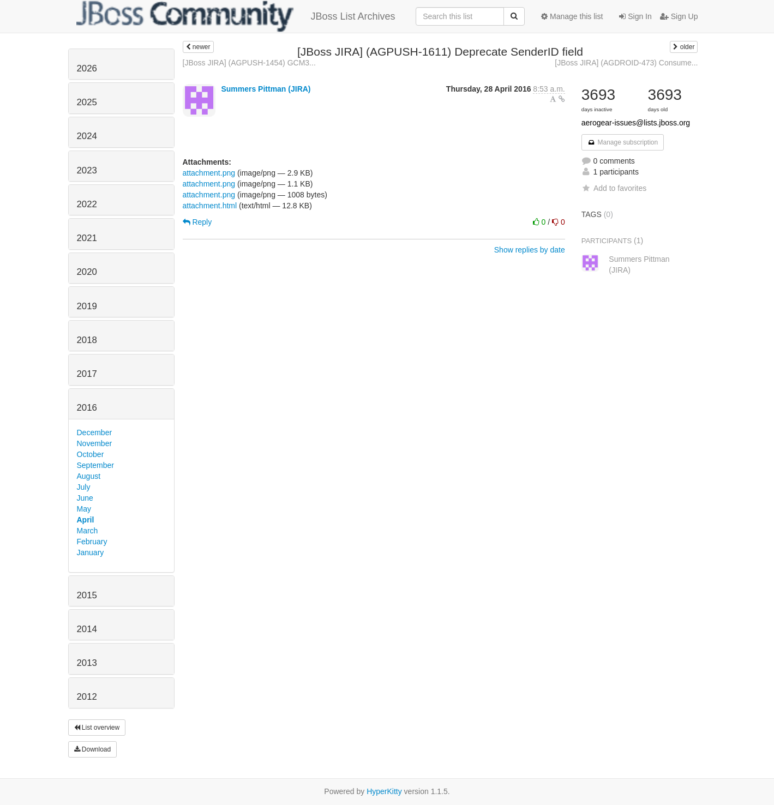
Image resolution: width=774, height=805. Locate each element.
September (95, 465)
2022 (87, 204)
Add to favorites (613, 188)
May (84, 508)
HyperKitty (384, 791)
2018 (87, 340)
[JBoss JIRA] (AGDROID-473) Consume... (626, 62)
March (87, 530)
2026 (87, 68)
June (85, 498)
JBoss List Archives (235, 16)
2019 (87, 306)
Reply (197, 222)
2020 (87, 272)
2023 (87, 170)
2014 (87, 629)
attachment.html (210, 205)
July (84, 487)
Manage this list (572, 16)
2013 (87, 663)
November (94, 443)
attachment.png (209, 173)
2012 (87, 697)
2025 (87, 102)
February (92, 541)
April (85, 519)
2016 (87, 408)
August (89, 476)
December (94, 432)
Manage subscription (622, 142)
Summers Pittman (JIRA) (265, 89)
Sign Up (679, 16)
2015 (87, 595)
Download (92, 749)
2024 (87, 136)
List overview (97, 727)
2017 (87, 374)
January (90, 552)
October (90, 454)
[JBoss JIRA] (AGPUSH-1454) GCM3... (249, 62)
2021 (87, 238)
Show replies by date (529, 249)
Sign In (635, 16)
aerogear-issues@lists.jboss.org (635, 122)
